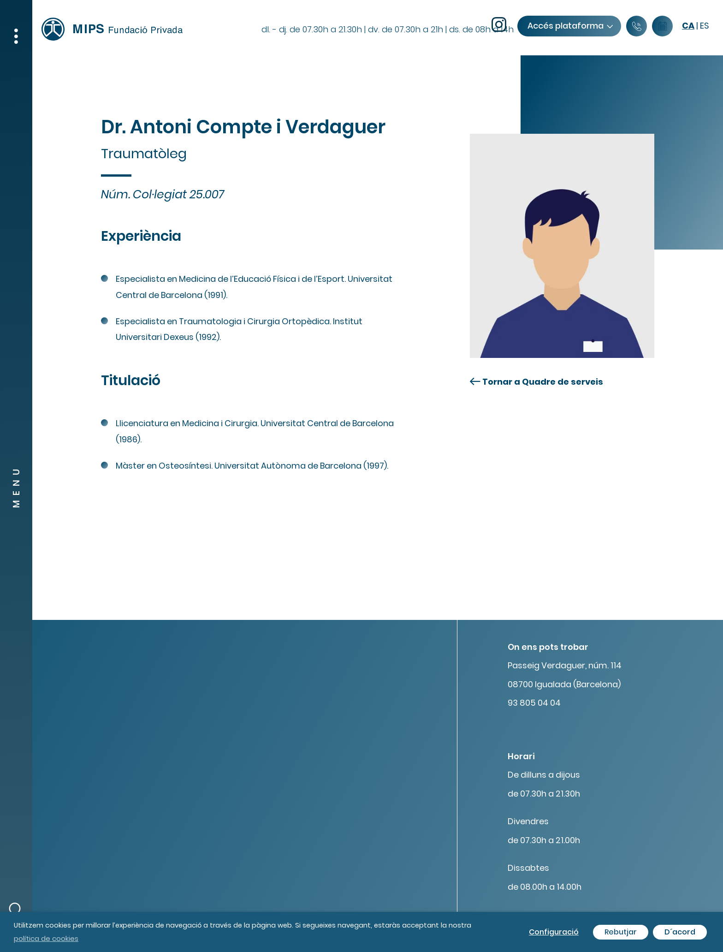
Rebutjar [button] (620, 932)
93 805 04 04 (534, 702)
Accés (569, 25)
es (704, 25)
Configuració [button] (554, 932)
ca (688, 25)
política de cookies (46, 938)
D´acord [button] (679, 932)
